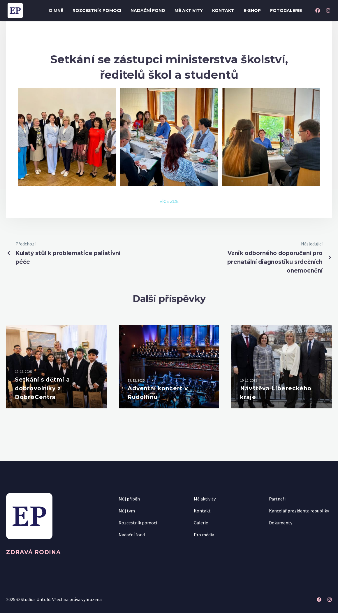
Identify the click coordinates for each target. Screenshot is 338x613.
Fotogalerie (286, 10)
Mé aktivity (189, 10)
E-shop (252, 10)
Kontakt (223, 10)
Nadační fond (148, 10)
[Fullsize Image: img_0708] (271, 137)
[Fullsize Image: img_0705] (67, 137)
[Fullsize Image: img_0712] (169, 137)
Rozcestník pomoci (97, 10)
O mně (56, 10)
